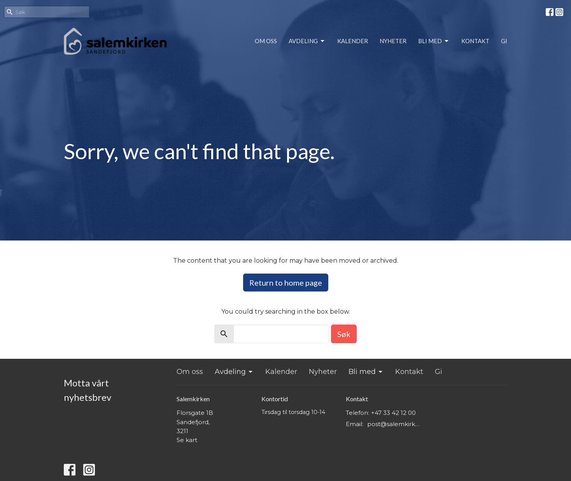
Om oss (266, 40)
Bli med (434, 41)
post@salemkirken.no (395, 424)
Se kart (187, 440)
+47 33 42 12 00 (393, 412)
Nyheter (393, 40)
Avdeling (307, 41)
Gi (504, 40)
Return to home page (285, 282)
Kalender (352, 40)
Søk (343, 334)
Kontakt (475, 40)
